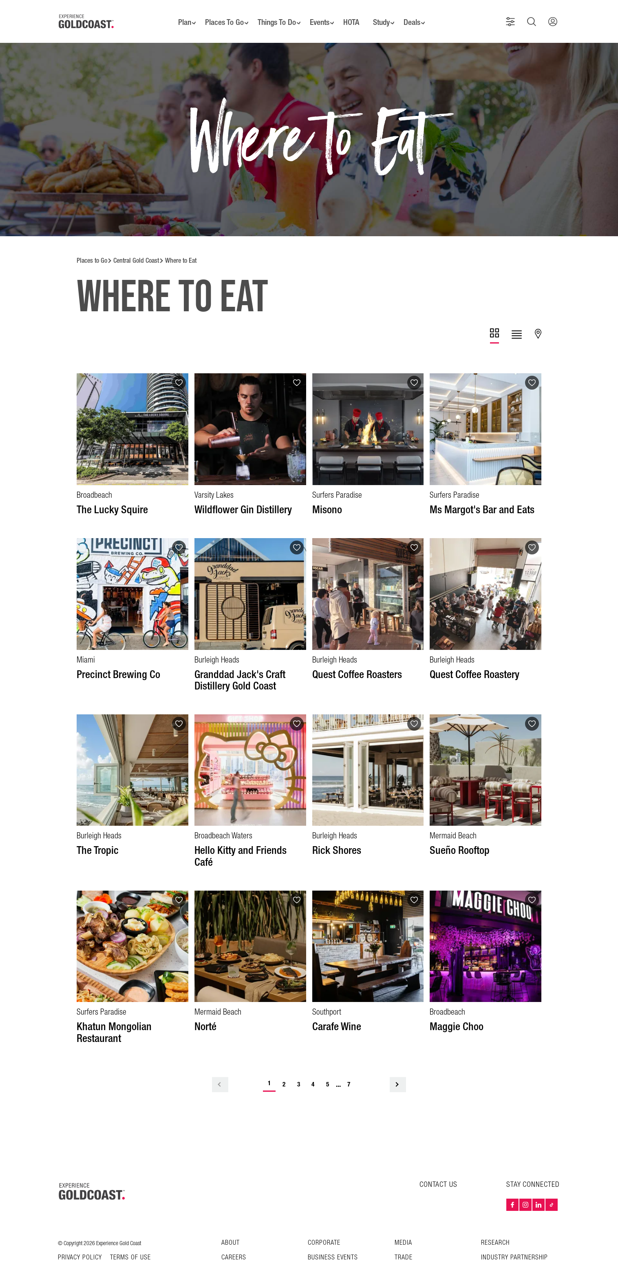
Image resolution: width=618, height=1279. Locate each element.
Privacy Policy (80, 1246)
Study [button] (385, 16)
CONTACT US (438, 1173)
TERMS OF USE (130, 1246)
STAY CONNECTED (533, 1173)
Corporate (324, 1231)
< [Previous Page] (220, 1073)
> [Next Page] (398, 1073)
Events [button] (319, 16)
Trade (404, 1246)
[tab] (494, 324)
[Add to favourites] (179, 372)
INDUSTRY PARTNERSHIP (514, 1246)
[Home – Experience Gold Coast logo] (92, 1180)
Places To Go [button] (218, 16)
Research (495, 1231)
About (230, 1231)
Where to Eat (180, 249)
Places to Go (92, 249)
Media (403, 1231)
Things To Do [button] (274, 16)
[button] (513, 16)
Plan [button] (177, 16)
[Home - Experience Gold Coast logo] (86, 16)
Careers (233, 1246)
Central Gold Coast (136, 249)
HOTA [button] (353, 16)
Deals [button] (418, 16)
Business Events (333, 1246)
